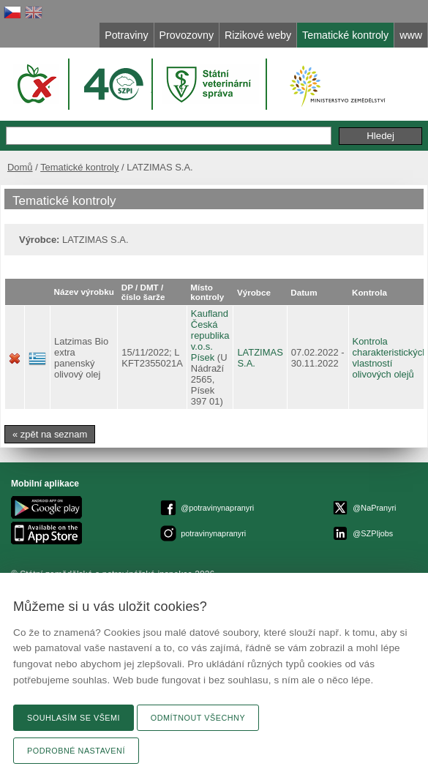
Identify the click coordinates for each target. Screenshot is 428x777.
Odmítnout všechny (198, 717)
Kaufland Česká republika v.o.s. (210, 330)
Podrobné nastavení (76, 750)
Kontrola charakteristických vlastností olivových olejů (390, 358)
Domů (20, 167)
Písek (202, 357)
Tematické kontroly (79, 167)
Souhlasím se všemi (73, 717)
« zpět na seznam (49, 434)
